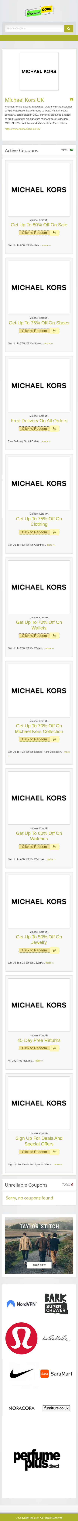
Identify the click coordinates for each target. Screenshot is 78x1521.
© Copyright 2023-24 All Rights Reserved (38, 1517)
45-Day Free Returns (38, 1040)
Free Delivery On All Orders (39, 420)
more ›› (46, 245)
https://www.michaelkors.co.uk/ (22, 129)
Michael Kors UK (39, 220)
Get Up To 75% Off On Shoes (39, 322)
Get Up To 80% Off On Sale (39, 224)
